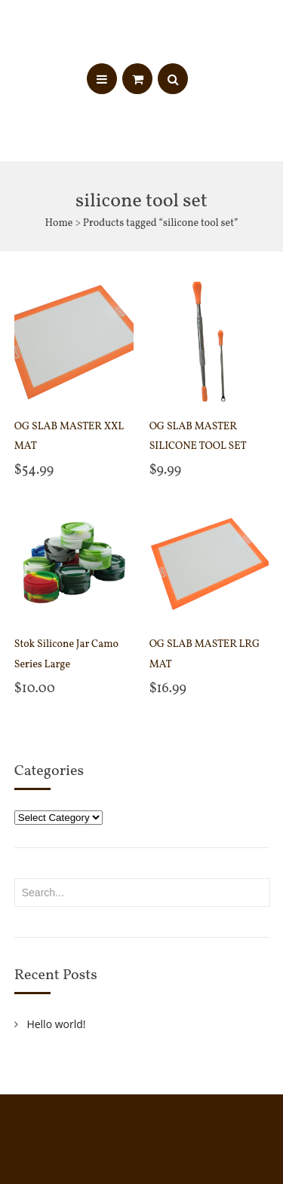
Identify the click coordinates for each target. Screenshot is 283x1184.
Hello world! (55, 1024)
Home (58, 223)
